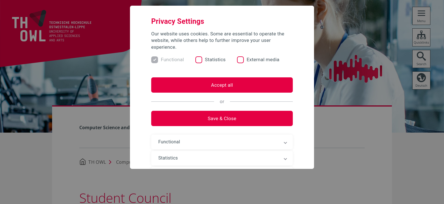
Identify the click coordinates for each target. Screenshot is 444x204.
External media (263, 59)
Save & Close (222, 118)
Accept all (222, 85)
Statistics (215, 59)
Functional (172, 59)
